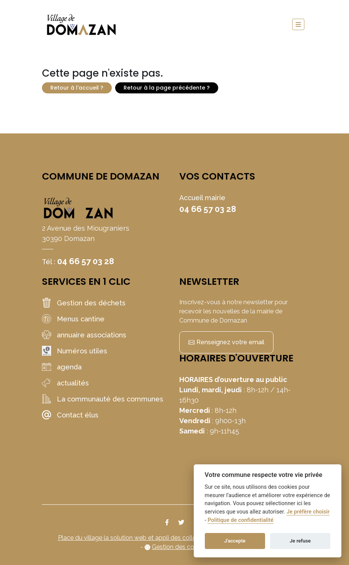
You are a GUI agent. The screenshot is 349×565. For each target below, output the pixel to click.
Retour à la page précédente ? (167, 87)
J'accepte (235, 541)
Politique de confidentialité (240, 520)
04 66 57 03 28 (85, 261)
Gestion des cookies (180, 547)
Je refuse (300, 541)
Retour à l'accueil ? (76, 87)
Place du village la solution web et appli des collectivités (137, 537)
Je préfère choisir (308, 512)
